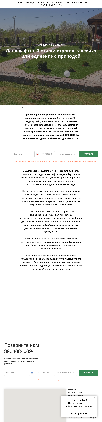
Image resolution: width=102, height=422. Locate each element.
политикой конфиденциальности (85, 161)
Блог (24, 108)
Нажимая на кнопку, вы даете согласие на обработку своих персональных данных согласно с (44, 161)
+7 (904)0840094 (79, 413)
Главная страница (23, 3)
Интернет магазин (77, 3)
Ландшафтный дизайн (50, 3)
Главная (15, 108)
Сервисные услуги (52, 5)
